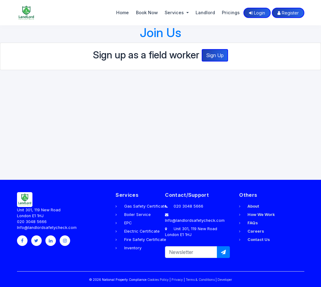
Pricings (231, 12)
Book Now (147, 12)
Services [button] (175, 12)
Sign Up (215, 55)
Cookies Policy (158, 279)
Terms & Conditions (200, 279)
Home (122, 12)
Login (257, 12)
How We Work (257, 214)
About (249, 206)
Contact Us (254, 239)
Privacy (177, 279)
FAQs (248, 223)
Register (288, 12)
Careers (251, 231)
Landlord (205, 12)
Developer (225, 279)
